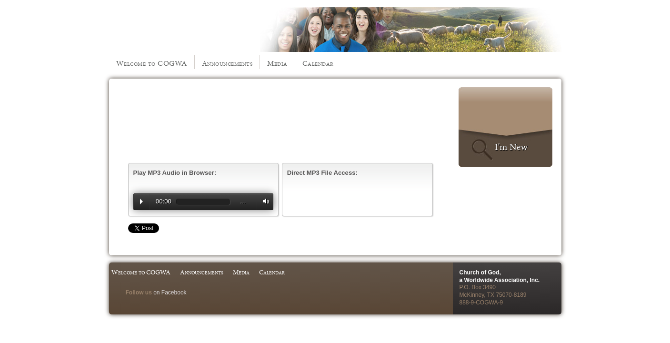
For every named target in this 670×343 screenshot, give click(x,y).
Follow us (139, 292)
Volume (264, 201)
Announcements (227, 63)
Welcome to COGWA (151, 63)
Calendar (318, 63)
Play (141, 201)
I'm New (511, 146)
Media (277, 63)
